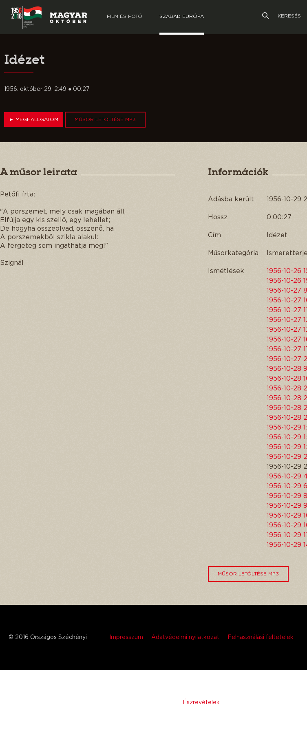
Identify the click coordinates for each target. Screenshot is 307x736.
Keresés (281, 16)
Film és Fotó (124, 16)
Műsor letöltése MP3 (105, 119)
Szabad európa (181, 16)
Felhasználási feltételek (260, 637)
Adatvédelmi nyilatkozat (185, 637)
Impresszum (126, 637)
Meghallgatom (33, 119)
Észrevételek (201, 702)
